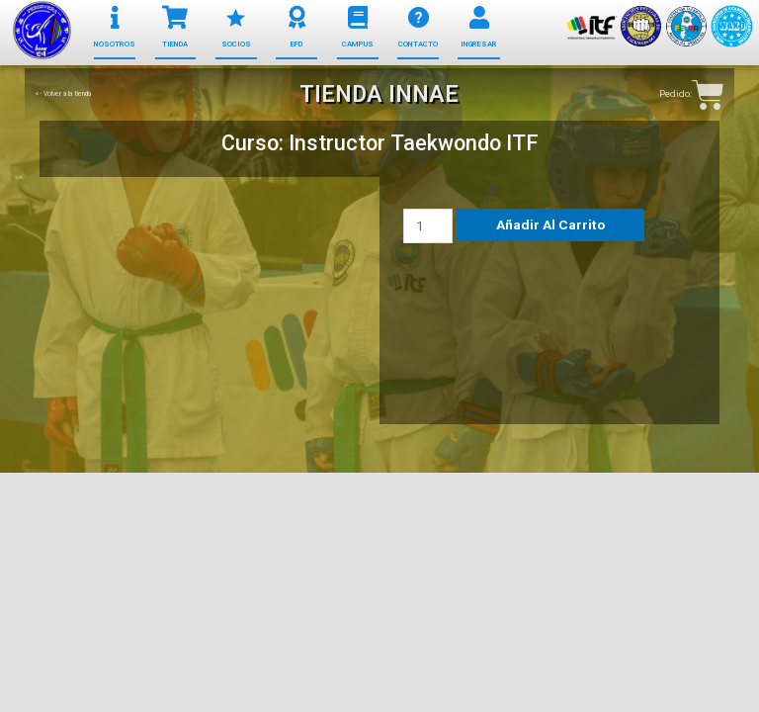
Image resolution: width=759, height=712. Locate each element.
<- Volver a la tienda (63, 94)
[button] (114, 44)
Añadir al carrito (550, 224)
